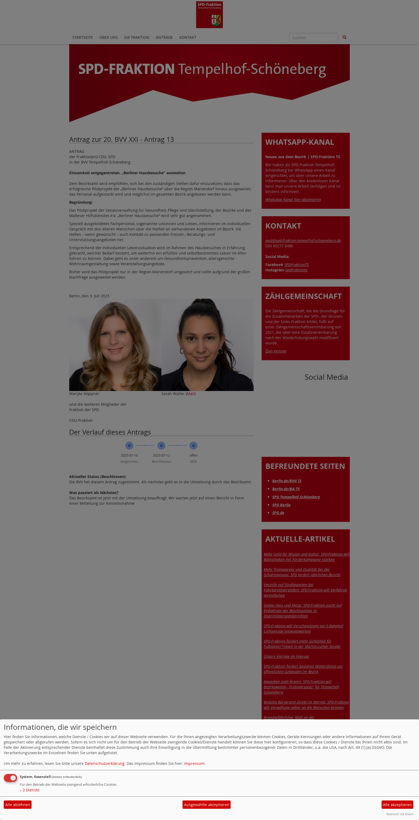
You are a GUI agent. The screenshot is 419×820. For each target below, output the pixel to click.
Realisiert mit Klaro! (399, 814)
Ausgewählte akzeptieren (206, 804)
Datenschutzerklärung (105, 763)
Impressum (194, 763)
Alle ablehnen (17, 804)
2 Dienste (30, 789)
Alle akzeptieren (397, 804)
